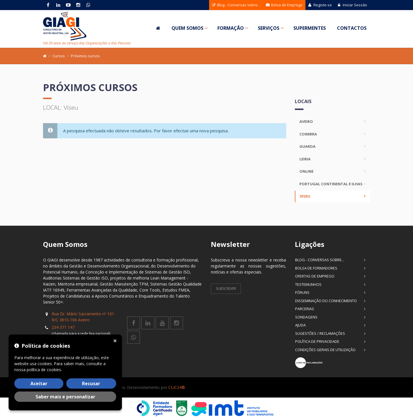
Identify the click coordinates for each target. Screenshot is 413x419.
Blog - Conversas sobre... (236, 4)
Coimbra (308, 134)
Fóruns (302, 292)
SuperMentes (309, 28)
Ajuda (300, 325)
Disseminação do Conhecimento (326, 300)
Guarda (307, 146)
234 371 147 (63, 327)
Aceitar (38, 383)
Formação (230, 28)
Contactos (352, 28)
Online (306, 171)
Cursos (58, 55)
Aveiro (306, 121)
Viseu (305, 196)
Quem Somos (187, 28)
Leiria (305, 159)
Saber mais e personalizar (65, 397)
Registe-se (320, 4)
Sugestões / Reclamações (320, 333)
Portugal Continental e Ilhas (331, 183)
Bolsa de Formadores (316, 268)
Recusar (91, 383)
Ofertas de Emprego (314, 276)
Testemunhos (308, 284)
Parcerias (304, 308)
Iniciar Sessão (352, 4)
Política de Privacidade (317, 341)
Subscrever (226, 288)
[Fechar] (116, 340)
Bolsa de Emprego (284, 4)
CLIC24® (176, 387)
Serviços (268, 28)
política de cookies (44, 369)
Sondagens (306, 317)
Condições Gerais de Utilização (325, 349)
